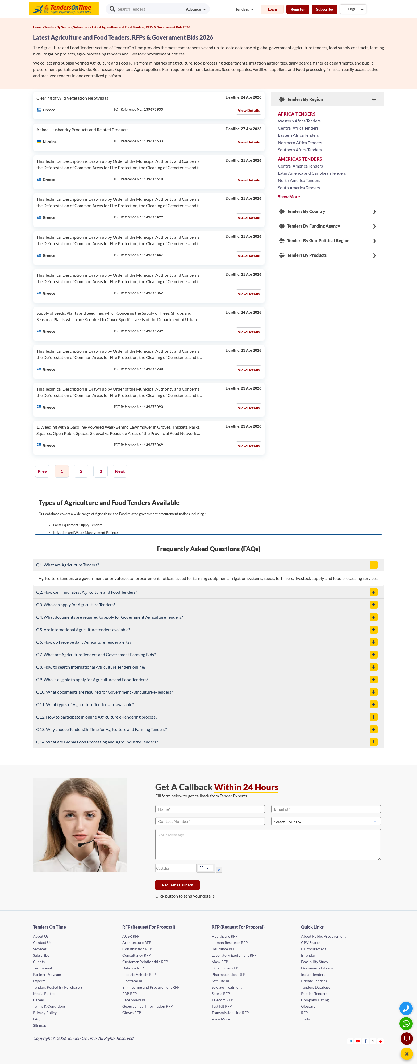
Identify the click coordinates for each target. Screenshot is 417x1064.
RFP (304, 1012)
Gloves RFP (131, 1012)
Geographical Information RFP (147, 1006)
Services (40, 949)
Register (298, 9)
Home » (38, 27)
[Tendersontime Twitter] (373, 1041)
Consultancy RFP (136, 955)
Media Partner (45, 993)
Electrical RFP (134, 980)
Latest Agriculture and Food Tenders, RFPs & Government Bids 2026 (141, 27)
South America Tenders (299, 187)
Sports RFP (221, 993)
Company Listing (315, 1000)
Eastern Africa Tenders (298, 135)
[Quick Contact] (407, 1008)
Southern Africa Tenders (300, 149)
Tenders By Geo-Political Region (314, 240)
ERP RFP (129, 993)
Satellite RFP (222, 980)
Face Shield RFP (135, 1000)
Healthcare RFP (225, 936)
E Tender (308, 955)
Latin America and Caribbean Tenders (312, 173)
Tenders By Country (302, 211)
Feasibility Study (314, 961)
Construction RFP (137, 949)
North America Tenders (299, 180)
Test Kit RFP (222, 1006)
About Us (40, 936)
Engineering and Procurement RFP (151, 987)
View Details (249, 110)
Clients (39, 961)
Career (38, 1000)
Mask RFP (220, 961)
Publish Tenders (314, 993)
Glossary (308, 1006)
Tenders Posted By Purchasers (58, 987)
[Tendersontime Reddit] (380, 1041)
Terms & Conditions (49, 1006)
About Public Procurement (323, 936)
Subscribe (324, 9)
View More (221, 1019)
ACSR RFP (131, 936)
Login (272, 9)
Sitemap (39, 1025)
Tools (305, 1019)
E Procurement (313, 949)
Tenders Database (315, 987)
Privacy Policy (45, 1012)
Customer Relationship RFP (145, 961)
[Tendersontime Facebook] (365, 1041)
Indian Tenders (313, 974)
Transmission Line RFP (230, 1012)
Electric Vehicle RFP (139, 974)
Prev (42, 471)
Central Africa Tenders (298, 127)
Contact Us (42, 942)
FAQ (36, 1019)
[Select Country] (326, 821)
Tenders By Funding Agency (309, 226)
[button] (374, 565)
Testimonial (42, 968)
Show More (289, 196)
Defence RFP (133, 968)
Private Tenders (314, 980)
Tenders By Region (301, 99)
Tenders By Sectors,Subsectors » (68, 27)
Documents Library (317, 968)
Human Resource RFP (230, 942)
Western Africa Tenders (299, 120)
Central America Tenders (300, 165)
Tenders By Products (303, 255)
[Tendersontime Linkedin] (350, 1041)
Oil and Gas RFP (225, 968)
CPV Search (311, 942)
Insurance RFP (224, 949)
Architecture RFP (136, 942)
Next (120, 471)
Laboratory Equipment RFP (234, 955)
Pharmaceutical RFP (228, 974)
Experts (39, 980)
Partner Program (47, 974)
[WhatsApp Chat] (407, 1023)
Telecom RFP (222, 1000)
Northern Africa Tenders (300, 142)
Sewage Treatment (227, 987)
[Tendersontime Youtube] (357, 1041)
